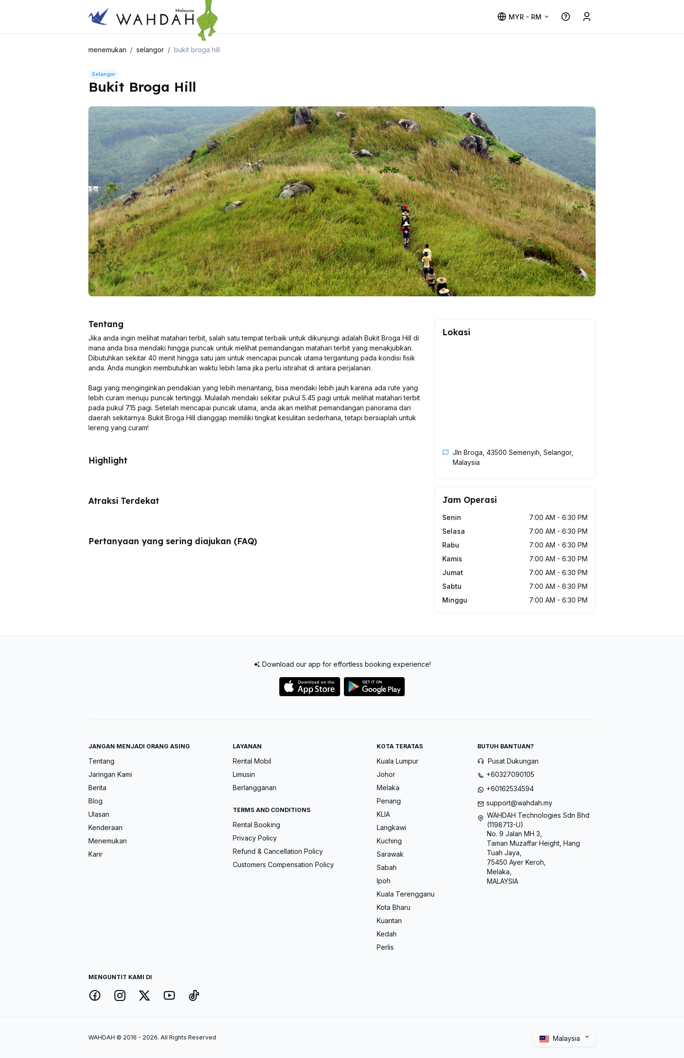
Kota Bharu (393, 907)
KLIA (383, 814)
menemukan (107, 50)
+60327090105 (510, 774)
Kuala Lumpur (397, 761)
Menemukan (107, 841)
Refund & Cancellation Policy (278, 851)
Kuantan (389, 920)
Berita (97, 788)
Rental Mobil (252, 761)
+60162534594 (510, 788)
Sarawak (390, 854)
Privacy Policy (255, 838)
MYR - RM (519, 17)
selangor (150, 50)
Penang (389, 801)
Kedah (387, 934)
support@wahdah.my (519, 803)
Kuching (389, 841)
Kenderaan (105, 827)
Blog (95, 801)
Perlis (385, 947)
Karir (95, 854)
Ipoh (383, 881)
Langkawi (391, 827)
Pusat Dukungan (513, 761)
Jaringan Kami (110, 774)
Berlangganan (254, 788)
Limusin (244, 774)
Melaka (388, 788)
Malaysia (561, 1038)
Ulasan (98, 814)
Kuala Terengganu (406, 894)
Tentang (101, 761)
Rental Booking (256, 825)
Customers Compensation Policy (283, 864)
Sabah (387, 867)
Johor (386, 774)
